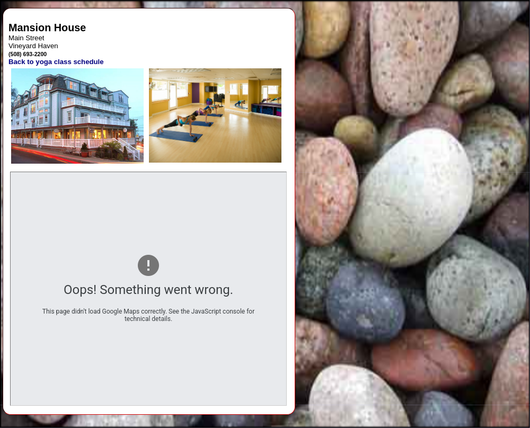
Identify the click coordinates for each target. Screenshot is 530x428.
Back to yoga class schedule (56, 62)
